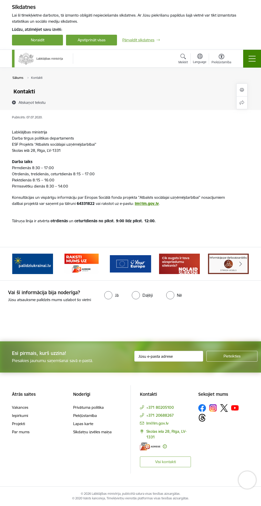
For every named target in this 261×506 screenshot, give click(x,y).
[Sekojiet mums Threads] (202, 418)
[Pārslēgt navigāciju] (252, 59)
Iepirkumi (20, 415)
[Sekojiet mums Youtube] (235, 408)
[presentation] (42, 322)
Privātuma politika (88, 407)
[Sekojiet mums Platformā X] (224, 408)
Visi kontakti (165, 461)
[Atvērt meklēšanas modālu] (183, 59)
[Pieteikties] (231, 356)
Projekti (18, 423)
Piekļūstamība (85, 415)
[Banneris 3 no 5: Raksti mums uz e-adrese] (130, 263)
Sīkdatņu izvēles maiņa (92, 431)
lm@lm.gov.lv (147, 203)
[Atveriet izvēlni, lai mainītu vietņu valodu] (199, 59)
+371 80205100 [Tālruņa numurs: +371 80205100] (160, 407)
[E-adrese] (150, 446)
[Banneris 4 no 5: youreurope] (179, 263)
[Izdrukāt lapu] (242, 90)
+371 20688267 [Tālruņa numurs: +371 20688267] (160, 415)
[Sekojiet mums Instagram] (213, 408)
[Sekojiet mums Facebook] (202, 408)
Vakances (20, 407)
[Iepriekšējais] (20, 263)
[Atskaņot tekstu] (32, 102)
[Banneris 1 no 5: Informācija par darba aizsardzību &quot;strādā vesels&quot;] (32, 263)
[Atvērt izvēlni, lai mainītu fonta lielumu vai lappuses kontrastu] (221, 59)
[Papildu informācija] (165, 446)
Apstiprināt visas (92, 40)
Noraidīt (37, 40)
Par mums (21, 431)
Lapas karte (83, 423)
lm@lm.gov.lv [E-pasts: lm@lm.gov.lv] (157, 423)
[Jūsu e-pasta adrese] (168, 356)
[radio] (111, 295)
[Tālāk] (240, 263)
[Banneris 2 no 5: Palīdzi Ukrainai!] (81, 263)
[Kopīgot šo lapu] (242, 102)
